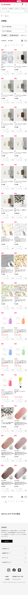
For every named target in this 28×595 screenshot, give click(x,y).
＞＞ (22, 45)
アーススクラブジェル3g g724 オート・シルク (20, 153)
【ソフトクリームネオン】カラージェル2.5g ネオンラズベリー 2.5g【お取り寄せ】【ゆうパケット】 (7, 393)
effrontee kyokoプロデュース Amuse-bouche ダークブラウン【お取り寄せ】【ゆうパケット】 (20, 240)
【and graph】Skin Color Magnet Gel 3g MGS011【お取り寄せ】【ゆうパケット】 (7, 453)
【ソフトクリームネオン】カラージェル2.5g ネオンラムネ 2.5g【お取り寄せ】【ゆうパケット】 (7, 362)
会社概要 (7, 576)
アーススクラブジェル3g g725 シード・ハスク (7, 153)
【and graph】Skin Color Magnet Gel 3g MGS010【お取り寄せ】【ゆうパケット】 (20, 453)
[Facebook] (14, 570)
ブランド (24, 8)
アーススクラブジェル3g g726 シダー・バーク (20, 124)
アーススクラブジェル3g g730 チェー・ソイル (20, 67)
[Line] (19, 570)
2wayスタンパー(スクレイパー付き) (7, 67)
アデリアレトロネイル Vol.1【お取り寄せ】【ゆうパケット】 (20, 301)
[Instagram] (8, 570)
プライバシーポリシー (16, 579)
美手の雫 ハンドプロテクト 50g (19, 392)
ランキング (4, 8)
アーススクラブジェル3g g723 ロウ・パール (7, 182)
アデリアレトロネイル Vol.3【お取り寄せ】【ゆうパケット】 (20, 271)
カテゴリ (17, 8)
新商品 (11, 8)
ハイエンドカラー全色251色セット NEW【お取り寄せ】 (7, 423)
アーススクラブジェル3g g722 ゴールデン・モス (20, 182)
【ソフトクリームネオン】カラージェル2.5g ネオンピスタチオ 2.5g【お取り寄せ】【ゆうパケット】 (20, 362)
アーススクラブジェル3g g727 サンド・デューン (7, 124)
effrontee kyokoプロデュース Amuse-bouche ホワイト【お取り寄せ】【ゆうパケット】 (7, 271)
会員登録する (7, 541)
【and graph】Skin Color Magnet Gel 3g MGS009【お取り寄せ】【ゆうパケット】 (7, 483)
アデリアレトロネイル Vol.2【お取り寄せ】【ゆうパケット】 (6, 301)
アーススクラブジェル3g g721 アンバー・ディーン (7, 210)
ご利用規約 (7, 579)
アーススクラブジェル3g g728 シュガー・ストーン (20, 96)
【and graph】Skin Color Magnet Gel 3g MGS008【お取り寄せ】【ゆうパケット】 (20, 483)
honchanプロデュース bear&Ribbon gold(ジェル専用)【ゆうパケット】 (7, 240)
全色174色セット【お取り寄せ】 (20, 210)
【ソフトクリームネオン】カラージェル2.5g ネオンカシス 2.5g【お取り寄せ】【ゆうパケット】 (7, 331)
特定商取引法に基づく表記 (17, 576)
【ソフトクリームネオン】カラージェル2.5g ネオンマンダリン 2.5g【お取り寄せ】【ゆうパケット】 (20, 331)
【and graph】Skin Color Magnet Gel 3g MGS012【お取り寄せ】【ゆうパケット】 (20, 423)
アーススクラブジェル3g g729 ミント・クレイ (7, 96)
